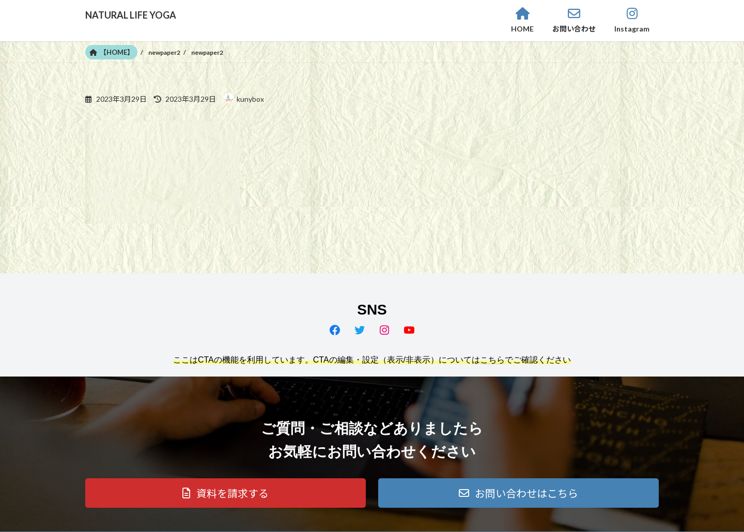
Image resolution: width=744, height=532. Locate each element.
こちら (492, 359)
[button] (225, 493)
